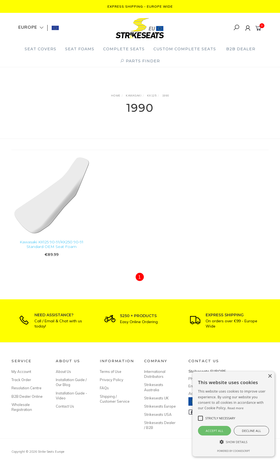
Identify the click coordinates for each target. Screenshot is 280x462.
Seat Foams (79, 48)
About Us (63, 371)
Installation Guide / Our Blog (71, 382)
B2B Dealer (240, 48)
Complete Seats (124, 48)
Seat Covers (40, 48)
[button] (233, 442)
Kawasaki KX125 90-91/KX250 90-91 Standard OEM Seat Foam (51, 244)
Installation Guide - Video (71, 395)
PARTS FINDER (140, 61)
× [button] (270, 376)
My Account (21, 371)
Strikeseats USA (158, 414)
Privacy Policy (111, 380)
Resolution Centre (26, 388)
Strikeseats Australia (153, 387)
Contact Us (65, 406)
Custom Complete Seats (184, 48)
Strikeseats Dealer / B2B (160, 425)
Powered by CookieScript (233, 451)
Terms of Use (110, 371)
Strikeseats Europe (160, 406)
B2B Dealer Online (27, 396)
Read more (236, 408)
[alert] (233, 414)
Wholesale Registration (21, 407)
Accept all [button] (214, 431)
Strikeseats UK (156, 398)
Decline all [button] (251, 431)
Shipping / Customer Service (115, 398)
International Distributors (154, 374)
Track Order (21, 380)
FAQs (104, 388)
